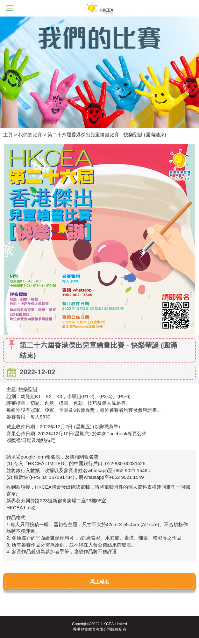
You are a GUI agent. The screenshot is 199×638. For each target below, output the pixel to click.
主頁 (8, 134)
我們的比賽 (30, 134)
